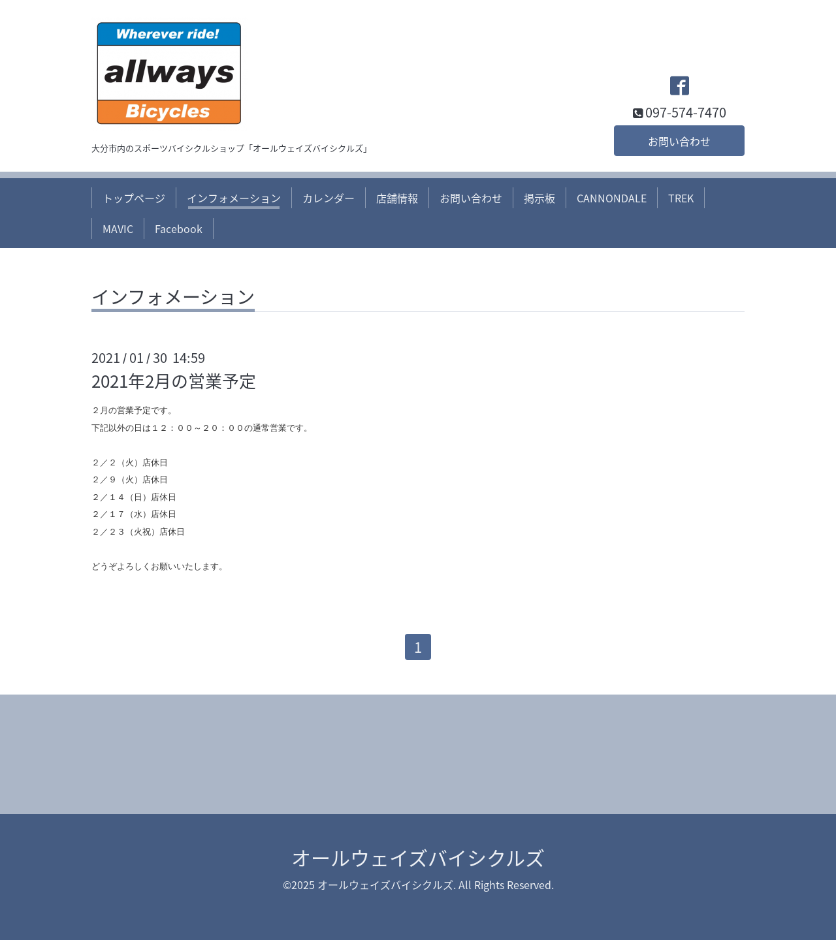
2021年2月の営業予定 (173, 380)
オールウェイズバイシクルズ (418, 857)
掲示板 (539, 198)
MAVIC (118, 228)
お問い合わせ (679, 141)
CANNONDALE (612, 198)
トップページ (134, 198)
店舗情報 (397, 198)
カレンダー (328, 198)
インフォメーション (234, 198)
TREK (681, 198)
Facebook (178, 228)
